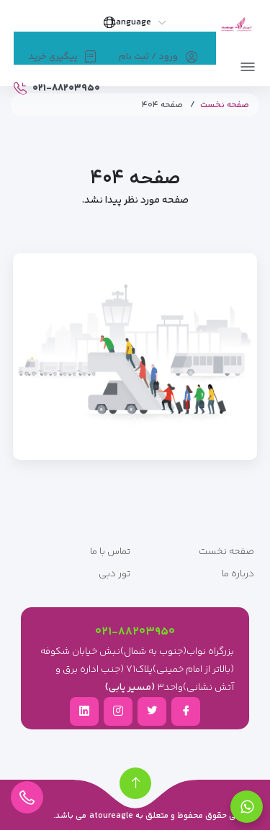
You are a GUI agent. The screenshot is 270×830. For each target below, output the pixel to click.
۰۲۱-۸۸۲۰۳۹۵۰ (135, 632)
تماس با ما (110, 552)
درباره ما (238, 574)
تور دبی (114, 574)
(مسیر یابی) (130, 688)
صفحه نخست (224, 105)
